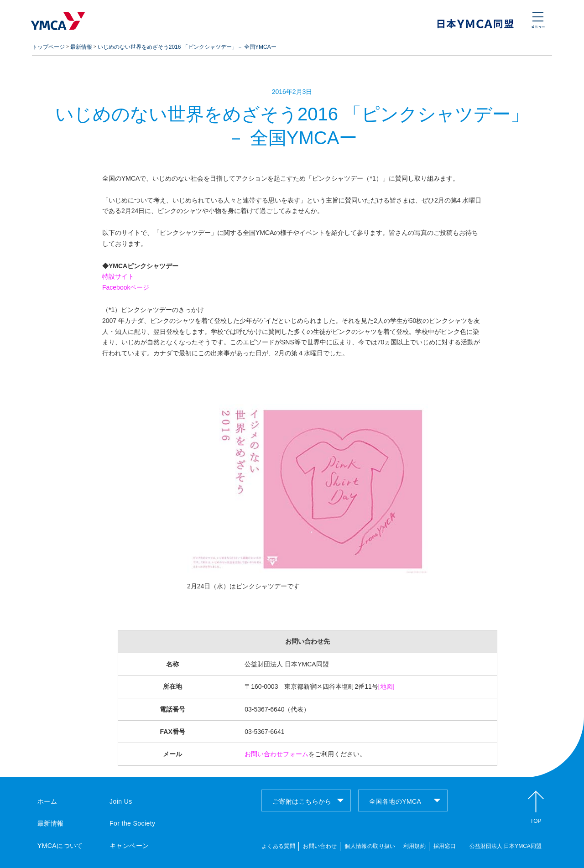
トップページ (48, 47)
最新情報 (81, 47)
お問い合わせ (320, 846)
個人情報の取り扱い (369, 846)
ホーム (47, 801)
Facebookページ (125, 287)
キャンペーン (129, 845)
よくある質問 (278, 846)
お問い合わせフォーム (276, 754)
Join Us (121, 801)
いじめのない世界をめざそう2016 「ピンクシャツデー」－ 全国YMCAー (187, 47)
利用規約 (414, 846)
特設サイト (118, 276)
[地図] (386, 686)
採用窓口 (444, 846)
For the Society (132, 823)
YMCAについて (60, 845)
